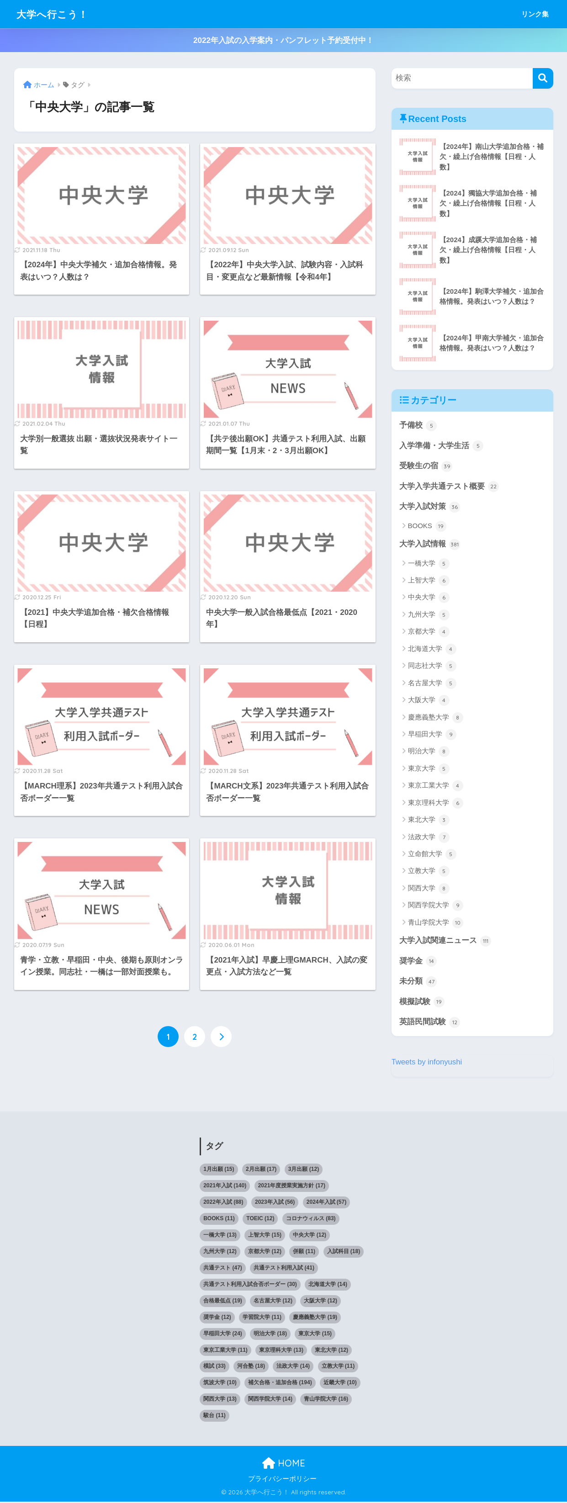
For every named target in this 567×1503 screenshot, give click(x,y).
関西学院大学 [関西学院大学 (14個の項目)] (270, 1400)
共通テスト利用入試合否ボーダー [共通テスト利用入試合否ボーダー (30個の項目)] (250, 1285)
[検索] (543, 78)
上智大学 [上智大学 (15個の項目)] (264, 1236)
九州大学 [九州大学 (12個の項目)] (220, 1252)
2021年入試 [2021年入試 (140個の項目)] (224, 1186)
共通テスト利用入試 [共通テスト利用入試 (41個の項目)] (284, 1268)
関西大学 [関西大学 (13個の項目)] (220, 1400)
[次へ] (221, 1036)
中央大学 (429, 598)
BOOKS (427, 526)
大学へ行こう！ (55, 14)
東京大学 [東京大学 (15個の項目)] (315, 1334)
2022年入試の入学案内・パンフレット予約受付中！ (283, 40)
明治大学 (429, 752)
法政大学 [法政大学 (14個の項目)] (293, 1367)
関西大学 (429, 889)
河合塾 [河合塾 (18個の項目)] (251, 1367)
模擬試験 (422, 1002)
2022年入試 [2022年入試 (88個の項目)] (223, 1203)
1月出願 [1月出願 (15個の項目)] (218, 1170)
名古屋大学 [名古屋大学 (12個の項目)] (273, 1301)
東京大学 (429, 769)
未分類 (418, 982)
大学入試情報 (430, 545)
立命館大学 (432, 854)
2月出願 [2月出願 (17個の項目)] (261, 1170)
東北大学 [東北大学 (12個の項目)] (331, 1351)
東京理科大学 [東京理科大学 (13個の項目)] (281, 1351)
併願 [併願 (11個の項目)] (304, 1252)
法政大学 (429, 837)
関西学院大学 (435, 906)
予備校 (418, 425)
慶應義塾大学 (435, 718)
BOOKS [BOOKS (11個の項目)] (219, 1219)
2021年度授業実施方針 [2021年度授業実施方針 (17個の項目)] (291, 1186)
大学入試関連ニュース (445, 941)
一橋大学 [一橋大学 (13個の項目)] (220, 1236)
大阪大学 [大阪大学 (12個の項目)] (320, 1301)
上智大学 (429, 581)
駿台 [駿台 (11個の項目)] (214, 1416)
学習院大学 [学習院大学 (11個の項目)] (262, 1318)
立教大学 (429, 872)
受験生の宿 (426, 466)
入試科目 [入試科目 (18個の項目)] (343, 1252)
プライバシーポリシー (282, 1479)
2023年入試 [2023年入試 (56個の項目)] (275, 1203)
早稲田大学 (432, 735)
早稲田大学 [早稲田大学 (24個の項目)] (222, 1334)
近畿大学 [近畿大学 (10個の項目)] (340, 1384)
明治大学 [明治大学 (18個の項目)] (270, 1334)
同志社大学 (432, 666)
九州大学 (429, 615)
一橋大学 (429, 564)
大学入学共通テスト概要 (449, 487)
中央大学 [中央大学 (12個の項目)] (309, 1236)
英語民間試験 (430, 1023)
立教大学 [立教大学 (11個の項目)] (338, 1367)
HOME (283, 1464)
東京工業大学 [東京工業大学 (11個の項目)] (225, 1351)
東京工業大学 (435, 786)
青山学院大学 (435, 923)
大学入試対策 (430, 507)
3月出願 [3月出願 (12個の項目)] (303, 1170)
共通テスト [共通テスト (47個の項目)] (222, 1268)
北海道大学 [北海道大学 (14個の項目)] (327, 1285)
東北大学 (429, 820)
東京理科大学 (435, 803)
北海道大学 (432, 649)
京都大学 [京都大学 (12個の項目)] (264, 1252)
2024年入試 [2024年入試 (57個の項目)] (326, 1203)
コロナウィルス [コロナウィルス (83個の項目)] (311, 1219)
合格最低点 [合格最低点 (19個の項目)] (222, 1301)
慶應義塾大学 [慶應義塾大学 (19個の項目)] (315, 1318)
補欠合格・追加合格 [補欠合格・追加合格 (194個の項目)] (280, 1384)
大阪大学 (429, 700)
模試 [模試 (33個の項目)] (214, 1367)
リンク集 (535, 14)
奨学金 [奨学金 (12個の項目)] (217, 1318)
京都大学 (429, 632)
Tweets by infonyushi (427, 1062)
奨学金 (418, 962)
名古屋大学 (432, 683)
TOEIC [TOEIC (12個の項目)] (260, 1219)
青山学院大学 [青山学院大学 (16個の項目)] (326, 1400)
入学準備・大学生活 (441, 445)
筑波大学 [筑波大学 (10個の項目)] (220, 1384)
